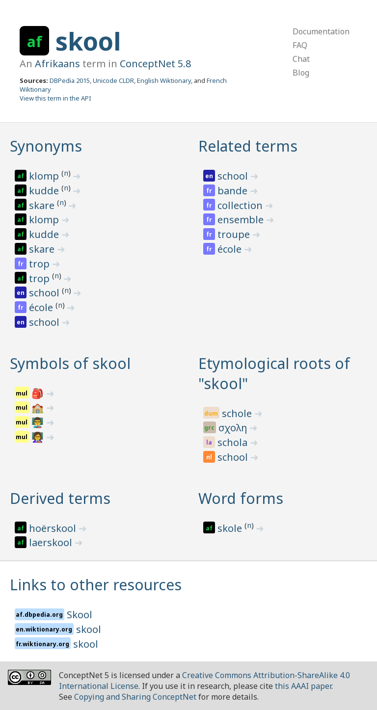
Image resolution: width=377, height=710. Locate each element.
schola (233, 442)
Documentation (321, 31)
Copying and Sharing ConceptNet (135, 696)
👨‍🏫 (38, 422)
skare (43, 205)
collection (241, 205)
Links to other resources (96, 585)
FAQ (300, 45)
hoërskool (54, 528)
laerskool (52, 542)
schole (238, 413)
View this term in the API (55, 98)
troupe (234, 234)
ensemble (241, 219)
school (45, 292)
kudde (45, 190)
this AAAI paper (303, 686)
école (42, 307)
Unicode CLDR (113, 80)
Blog (301, 72)
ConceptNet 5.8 (155, 63)
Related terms (247, 146)
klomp (45, 176)
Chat (301, 58)
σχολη (233, 427)
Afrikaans (57, 63)
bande (233, 190)
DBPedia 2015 (70, 80)
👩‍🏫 (38, 437)
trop (40, 263)
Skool (79, 614)
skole (230, 528)
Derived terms (60, 498)
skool (88, 41)
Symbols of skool (70, 363)
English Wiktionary (164, 80)
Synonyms (46, 146)
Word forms (240, 498)
